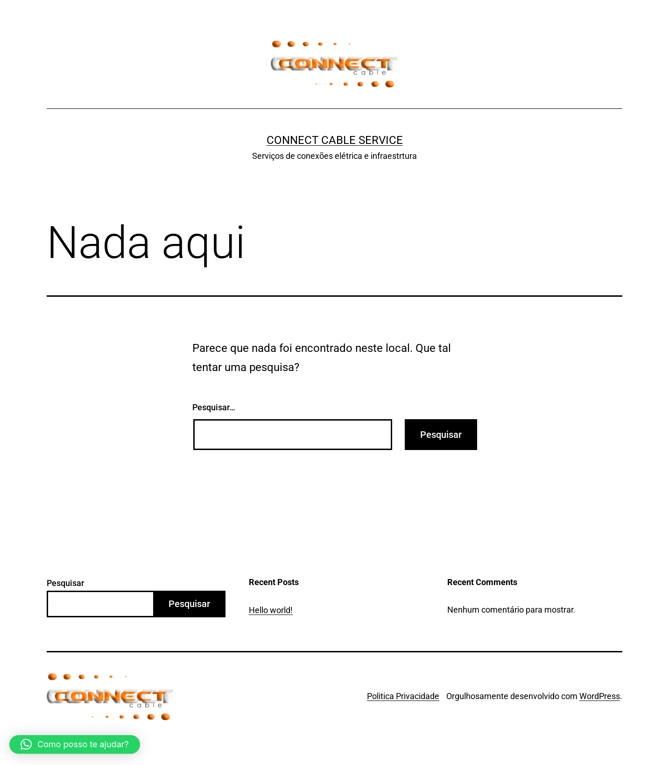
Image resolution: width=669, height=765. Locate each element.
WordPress (599, 696)
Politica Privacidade (403, 696)
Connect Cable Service (335, 140)
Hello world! (271, 610)
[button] (74, 744)
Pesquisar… (213, 407)
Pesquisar (65, 583)
